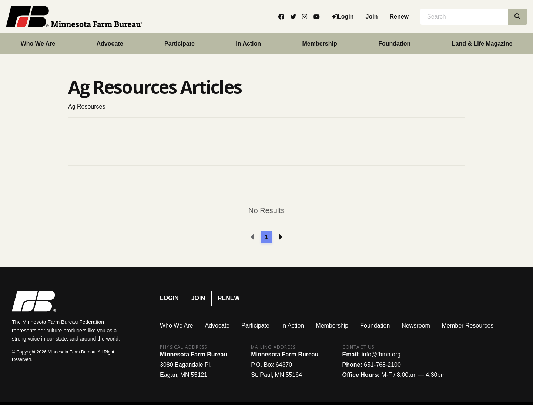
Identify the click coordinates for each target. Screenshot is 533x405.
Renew (399, 16)
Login (169, 298)
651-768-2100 (382, 365)
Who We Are (38, 43)
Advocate (110, 43)
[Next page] (280, 237)
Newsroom (416, 325)
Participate (179, 43)
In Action (248, 43)
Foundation (394, 43)
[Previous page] (253, 237)
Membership (319, 43)
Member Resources (468, 325)
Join (372, 16)
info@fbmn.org (381, 354)
